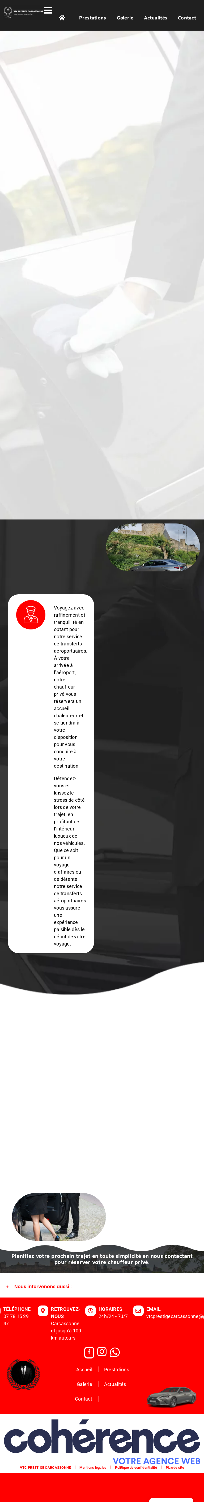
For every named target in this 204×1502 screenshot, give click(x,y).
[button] (102, 1315)
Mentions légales (92, 1496)
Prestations (116, 1398)
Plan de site (175, 1496)
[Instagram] (102, 1381)
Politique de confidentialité (136, 1496)
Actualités (115, 1413)
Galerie (84, 1413)
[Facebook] (89, 1381)
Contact (83, 1427)
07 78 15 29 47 (16, 1348)
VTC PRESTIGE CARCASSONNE (45, 1496)
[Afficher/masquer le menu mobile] (48, 10)
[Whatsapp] (115, 1381)
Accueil (84, 1398)
